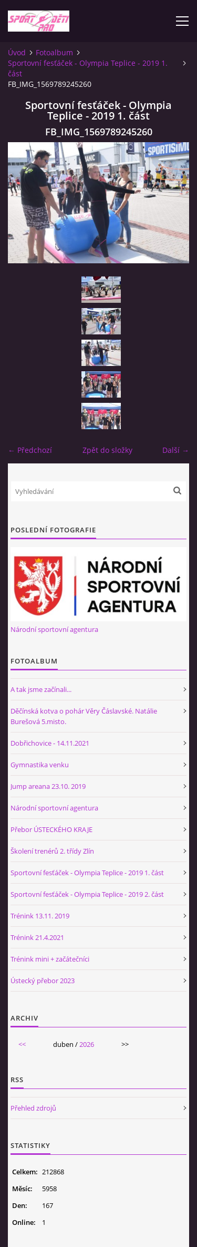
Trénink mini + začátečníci (50, 959)
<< (22, 1044)
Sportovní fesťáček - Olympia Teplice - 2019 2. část (87, 894)
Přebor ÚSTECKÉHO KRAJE (51, 829)
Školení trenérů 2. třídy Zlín (52, 851)
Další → (175, 450)
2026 (86, 1044)
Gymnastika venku (40, 764)
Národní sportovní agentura (54, 629)
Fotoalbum (54, 52)
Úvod (17, 52)
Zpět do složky (107, 450)
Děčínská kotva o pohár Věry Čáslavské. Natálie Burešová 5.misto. (84, 716)
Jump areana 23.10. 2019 (48, 786)
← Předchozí (30, 450)
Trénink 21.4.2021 (37, 937)
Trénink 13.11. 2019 (40, 916)
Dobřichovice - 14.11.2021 (50, 743)
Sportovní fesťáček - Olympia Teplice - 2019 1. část (88, 68)
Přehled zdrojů (33, 1108)
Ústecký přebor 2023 (43, 980)
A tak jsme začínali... (41, 689)
